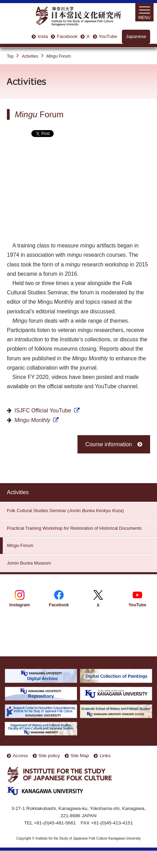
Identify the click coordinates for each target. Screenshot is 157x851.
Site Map (80, 755)
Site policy (49, 755)
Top (10, 56)
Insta (43, 36)
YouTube (108, 36)
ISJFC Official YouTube (42, 410)
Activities (30, 56)
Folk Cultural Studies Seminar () (65, 510)
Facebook (67, 36)
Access (20, 755)
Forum (20, 545)
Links (105, 755)
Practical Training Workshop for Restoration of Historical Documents (74, 528)
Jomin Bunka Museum (29, 563)
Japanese (136, 36)
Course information (108, 444)
